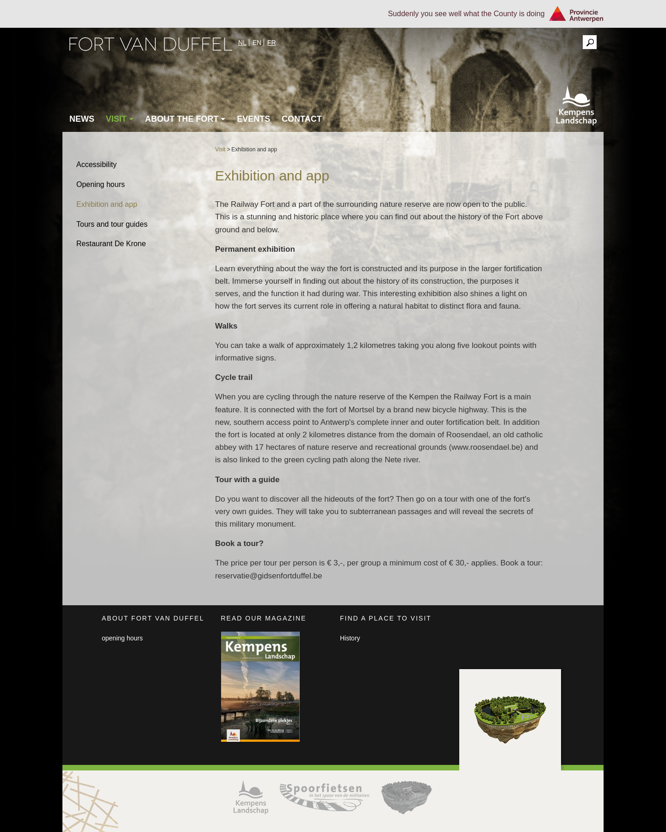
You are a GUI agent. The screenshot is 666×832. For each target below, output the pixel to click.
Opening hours (100, 184)
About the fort (185, 119)
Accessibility (96, 164)
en (257, 42)
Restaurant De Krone (111, 244)
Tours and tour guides (112, 224)
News (81, 119)
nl (242, 42)
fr (271, 42)
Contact (302, 119)
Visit (120, 119)
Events (253, 119)
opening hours (122, 638)
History (350, 638)
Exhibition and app (106, 204)
